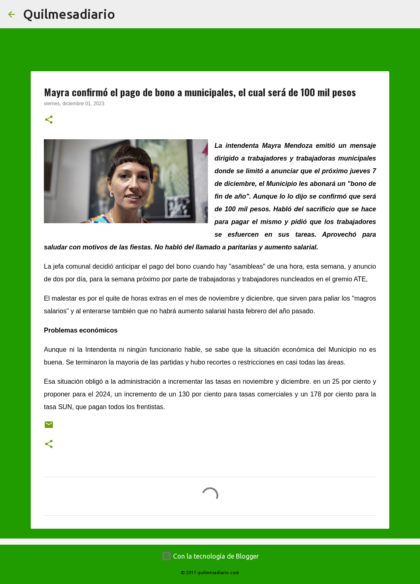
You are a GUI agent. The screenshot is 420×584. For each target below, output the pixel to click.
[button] (49, 120)
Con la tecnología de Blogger (210, 556)
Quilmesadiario (69, 14)
